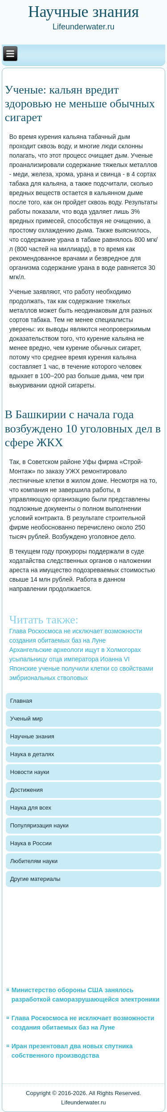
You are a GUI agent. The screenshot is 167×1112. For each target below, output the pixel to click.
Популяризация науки (39, 825)
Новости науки (29, 772)
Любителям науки (33, 861)
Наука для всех (30, 807)
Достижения (26, 789)
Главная (21, 700)
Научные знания (32, 736)
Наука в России (31, 843)
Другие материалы (35, 879)
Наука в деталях (32, 754)
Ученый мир (26, 718)
